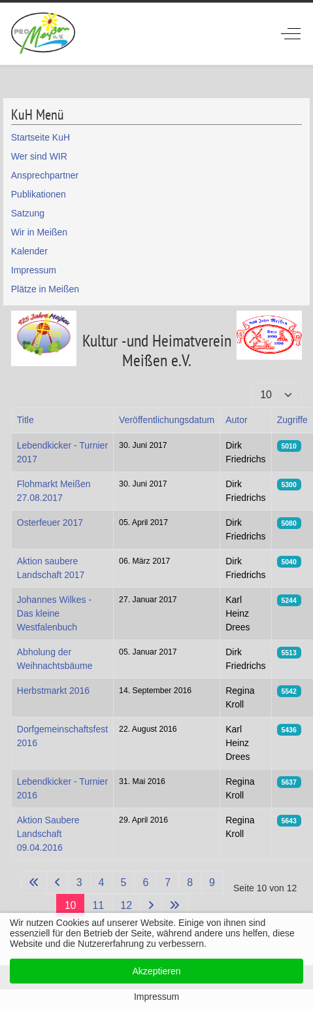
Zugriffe (292, 420)
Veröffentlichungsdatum (166, 420)
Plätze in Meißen (45, 289)
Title (25, 420)
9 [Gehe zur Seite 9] (212, 882)
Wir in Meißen (39, 232)
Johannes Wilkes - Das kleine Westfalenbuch (54, 613)
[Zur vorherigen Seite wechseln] (57, 882)
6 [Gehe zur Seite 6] (145, 882)
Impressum (33, 270)
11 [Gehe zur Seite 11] (98, 905)
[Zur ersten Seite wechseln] (34, 882)
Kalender (29, 251)
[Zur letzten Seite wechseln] (174, 905)
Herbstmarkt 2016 (53, 690)
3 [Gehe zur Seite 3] (79, 882)
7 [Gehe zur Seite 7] (168, 882)
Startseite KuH (40, 137)
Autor (236, 420)
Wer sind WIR (39, 156)
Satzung (27, 213)
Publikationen (38, 194)
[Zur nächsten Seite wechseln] (151, 905)
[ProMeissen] (43, 33)
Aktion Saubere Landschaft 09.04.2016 (48, 834)
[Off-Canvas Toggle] (291, 33)
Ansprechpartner (45, 175)
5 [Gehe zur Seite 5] (123, 882)
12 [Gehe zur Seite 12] (126, 905)
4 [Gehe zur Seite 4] (102, 882)
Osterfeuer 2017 (50, 522)
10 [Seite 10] (70, 905)
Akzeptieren (157, 971)
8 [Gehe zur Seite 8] (190, 882)
